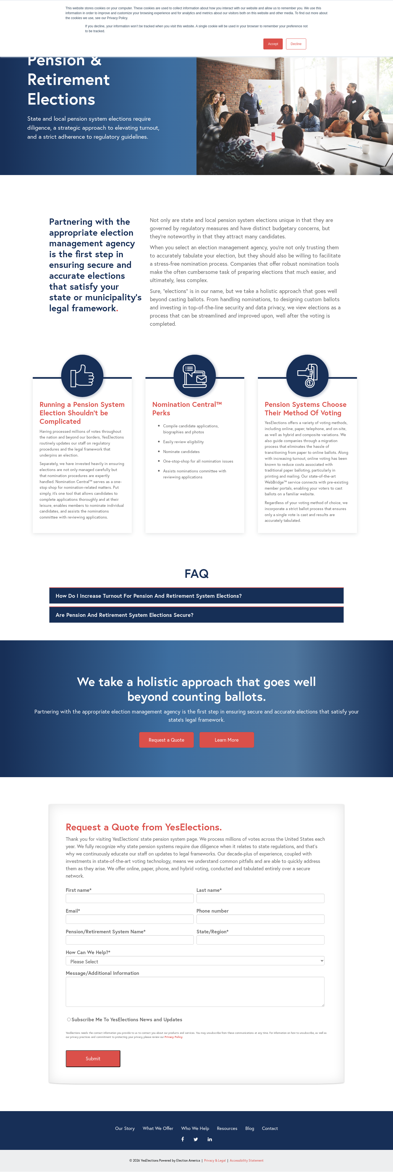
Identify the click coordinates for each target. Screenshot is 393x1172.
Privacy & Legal (215, 1160)
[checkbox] (195, 1019)
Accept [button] (273, 44)
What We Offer (158, 1128)
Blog (249, 1128)
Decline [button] (296, 44)
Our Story (125, 1128)
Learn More (227, 739)
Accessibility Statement (247, 1160)
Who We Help (195, 1128)
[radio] (195, 1019)
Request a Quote (166, 739)
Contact (270, 1128)
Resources (227, 1128)
